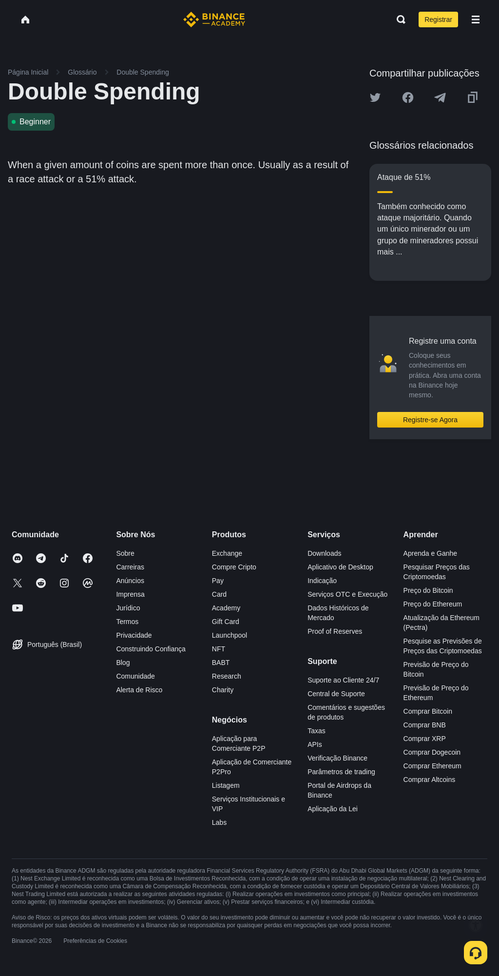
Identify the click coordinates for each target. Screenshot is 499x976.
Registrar (438, 19)
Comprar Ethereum (432, 766)
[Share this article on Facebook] (408, 97)
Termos (127, 621)
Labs (219, 822)
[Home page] (214, 19)
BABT (221, 662)
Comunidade (135, 676)
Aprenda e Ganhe (430, 553)
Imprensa (130, 594)
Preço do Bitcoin (428, 590)
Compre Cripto (234, 567)
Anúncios (130, 581)
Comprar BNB (424, 725)
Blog (123, 662)
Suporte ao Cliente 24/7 (343, 680)
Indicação (322, 581)
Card (219, 594)
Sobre (125, 553)
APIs (314, 744)
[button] (475, 19)
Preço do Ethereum (432, 604)
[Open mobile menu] (475, 19)
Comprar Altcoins (429, 779)
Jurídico (128, 608)
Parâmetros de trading (341, 772)
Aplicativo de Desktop (340, 567)
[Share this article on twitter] (375, 97)
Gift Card (225, 621)
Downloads (324, 553)
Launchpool (229, 635)
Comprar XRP (424, 738)
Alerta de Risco (139, 690)
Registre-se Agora (430, 420)
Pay (218, 581)
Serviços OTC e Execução (347, 594)
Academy (226, 608)
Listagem (226, 785)
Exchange (227, 553)
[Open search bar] (398, 19)
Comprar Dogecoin (432, 752)
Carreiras (130, 567)
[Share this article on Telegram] (440, 97)
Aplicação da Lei (332, 809)
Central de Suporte (336, 694)
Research (226, 676)
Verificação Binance (337, 758)
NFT (218, 649)
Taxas (316, 731)
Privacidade (134, 635)
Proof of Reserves (334, 631)
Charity (222, 690)
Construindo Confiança (150, 649)
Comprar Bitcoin (427, 711)
